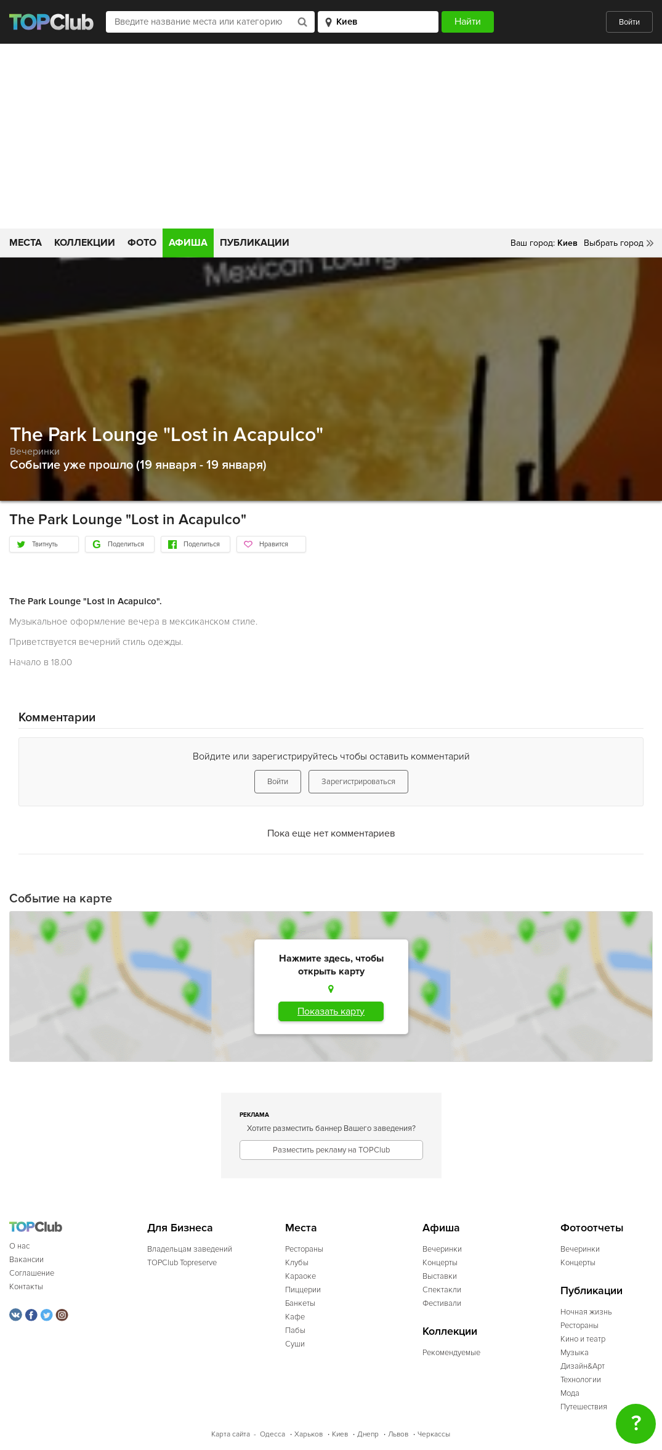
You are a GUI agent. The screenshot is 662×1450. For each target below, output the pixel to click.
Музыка (574, 1353)
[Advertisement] (331, 136)
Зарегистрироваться (358, 782)
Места (25, 243)
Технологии (580, 1380)
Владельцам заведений (189, 1249)
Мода (569, 1393)
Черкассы (434, 1434)
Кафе (295, 1317)
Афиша (188, 243)
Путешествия (583, 1407)
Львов (398, 1434)
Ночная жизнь (586, 1312)
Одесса (272, 1434)
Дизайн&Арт (582, 1366)
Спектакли (441, 1290)
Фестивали (441, 1303)
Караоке (300, 1276)
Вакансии (26, 1260)
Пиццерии (303, 1290)
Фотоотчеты (592, 1227)
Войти (629, 22)
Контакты (26, 1287)
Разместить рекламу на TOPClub (331, 1150)
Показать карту (331, 1011)
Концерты (440, 1263)
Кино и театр (582, 1339)
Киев (340, 1434)
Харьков (308, 1434)
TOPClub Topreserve (182, 1263)
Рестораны (304, 1249)
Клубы (297, 1263)
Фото (141, 243)
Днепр (368, 1434)
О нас (19, 1246)
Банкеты (300, 1303)
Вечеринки (35, 451)
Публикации (254, 243)
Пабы (295, 1330)
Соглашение (31, 1273)
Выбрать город (614, 243)
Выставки (439, 1276)
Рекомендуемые (451, 1353)
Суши (295, 1344)
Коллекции (84, 243)
